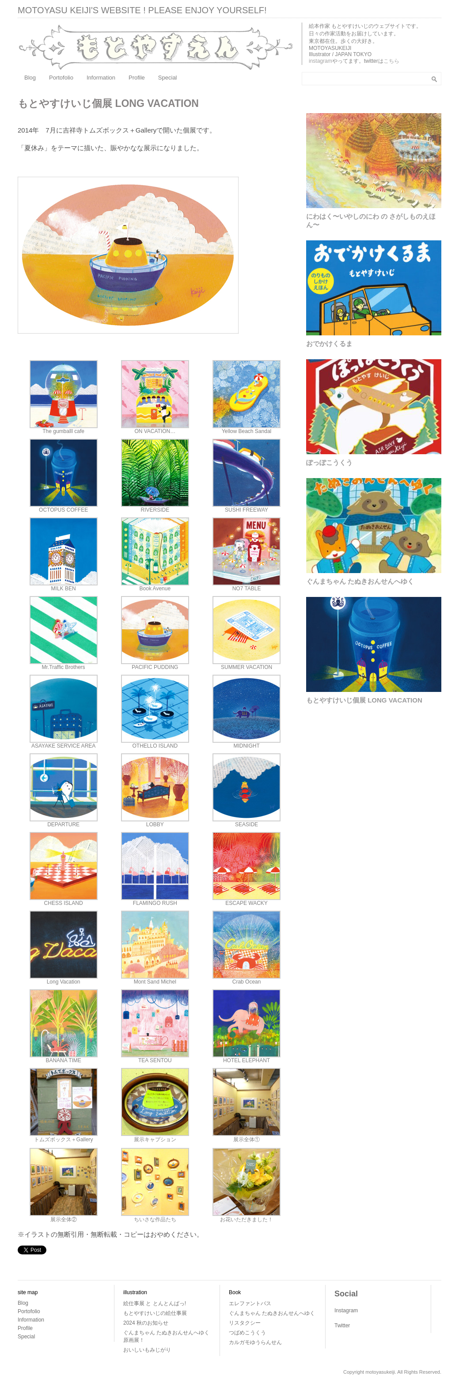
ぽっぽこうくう (329, 462)
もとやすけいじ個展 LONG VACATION (364, 700)
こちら (391, 61)
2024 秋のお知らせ (145, 1323)
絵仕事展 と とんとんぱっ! (154, 1303)
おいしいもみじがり (147, 1350)
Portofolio (61, 77)
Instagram (346, 1310)
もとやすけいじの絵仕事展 (155, 1313)
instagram (320, 61)
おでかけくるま (329, 343)
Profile (137, 77)
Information (101, 77)
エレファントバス (250, 1303)
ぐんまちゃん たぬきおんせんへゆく (360, 581)
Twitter (342, 1325)
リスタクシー (245, 1323)
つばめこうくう (247, 1333)
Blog (30, 77)
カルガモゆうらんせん (255, 1342)
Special (167, 77)
